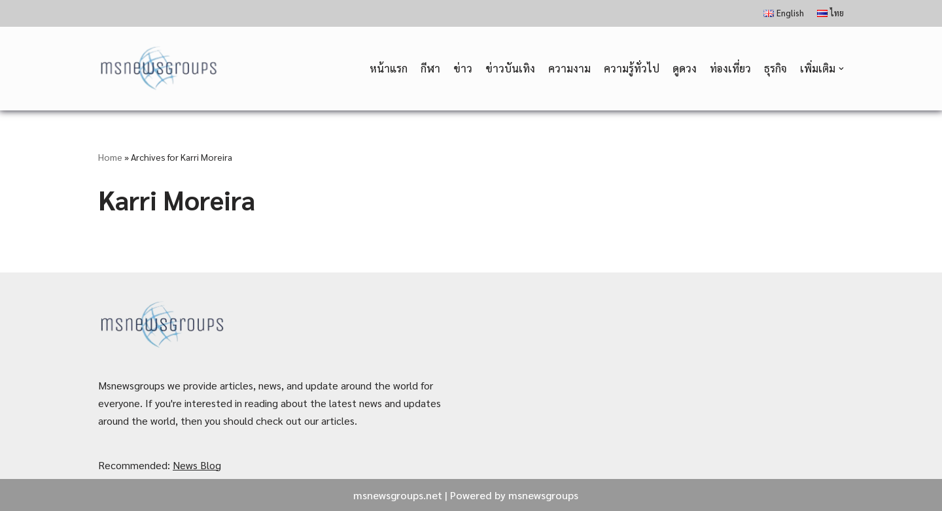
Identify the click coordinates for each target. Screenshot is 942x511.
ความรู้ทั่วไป (631, 68)
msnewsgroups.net (397, 495)
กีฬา (430, 68)
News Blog (197, 465)
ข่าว (462, 68)
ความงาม (569, 68)
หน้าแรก (389, 68)
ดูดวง (684, 68)
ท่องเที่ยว (730, 68)
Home (110, 157)
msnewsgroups (543, 495)
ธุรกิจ (775, 68)
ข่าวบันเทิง (510, 68)
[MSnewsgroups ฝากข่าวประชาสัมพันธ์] (160, 69)
